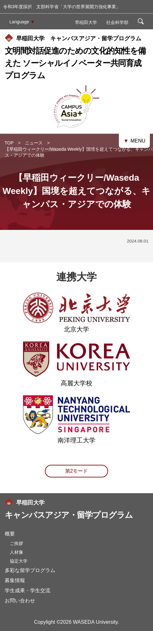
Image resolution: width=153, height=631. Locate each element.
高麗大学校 (76, 380)
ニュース (34, 142)
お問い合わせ (20, 600)
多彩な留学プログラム (30, 570)
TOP (9, 142)
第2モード (76, 471)
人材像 (16, 552)
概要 (10, 533)
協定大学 (19, 561)
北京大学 (76, 326)
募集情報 (15, 580)
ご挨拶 (16, 543)
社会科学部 (117, 22)
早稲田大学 (86, 22)
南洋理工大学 (76, 437)
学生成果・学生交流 (27, 590)
